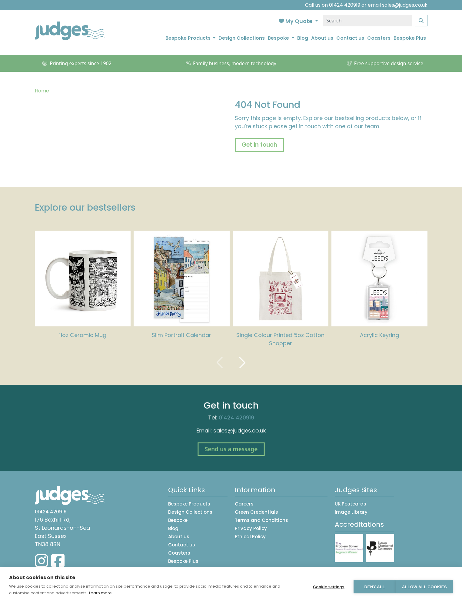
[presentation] (220, 362)
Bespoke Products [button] (188, 38)
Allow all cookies (424, 585)
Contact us (350, 38)
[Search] (367, 20)
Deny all (371, 585)
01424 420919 (344, 5)
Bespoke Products (189, 504)
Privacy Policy (251, 528)
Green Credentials (256, 512)
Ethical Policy (250, 536)
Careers (244, 504)
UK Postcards (350, 504)
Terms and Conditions (261, 520)
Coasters (379, 38)
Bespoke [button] (279, 38)
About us (322, 38)
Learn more (100, 593)
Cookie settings (325, 585)
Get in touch (259, 145)
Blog (302, 38)
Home (42, 90)
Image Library (351, 512)
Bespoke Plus (410, 38)
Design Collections (241, 38)
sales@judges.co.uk (404, 5)
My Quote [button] (296, 21)
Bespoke (178, 520)
